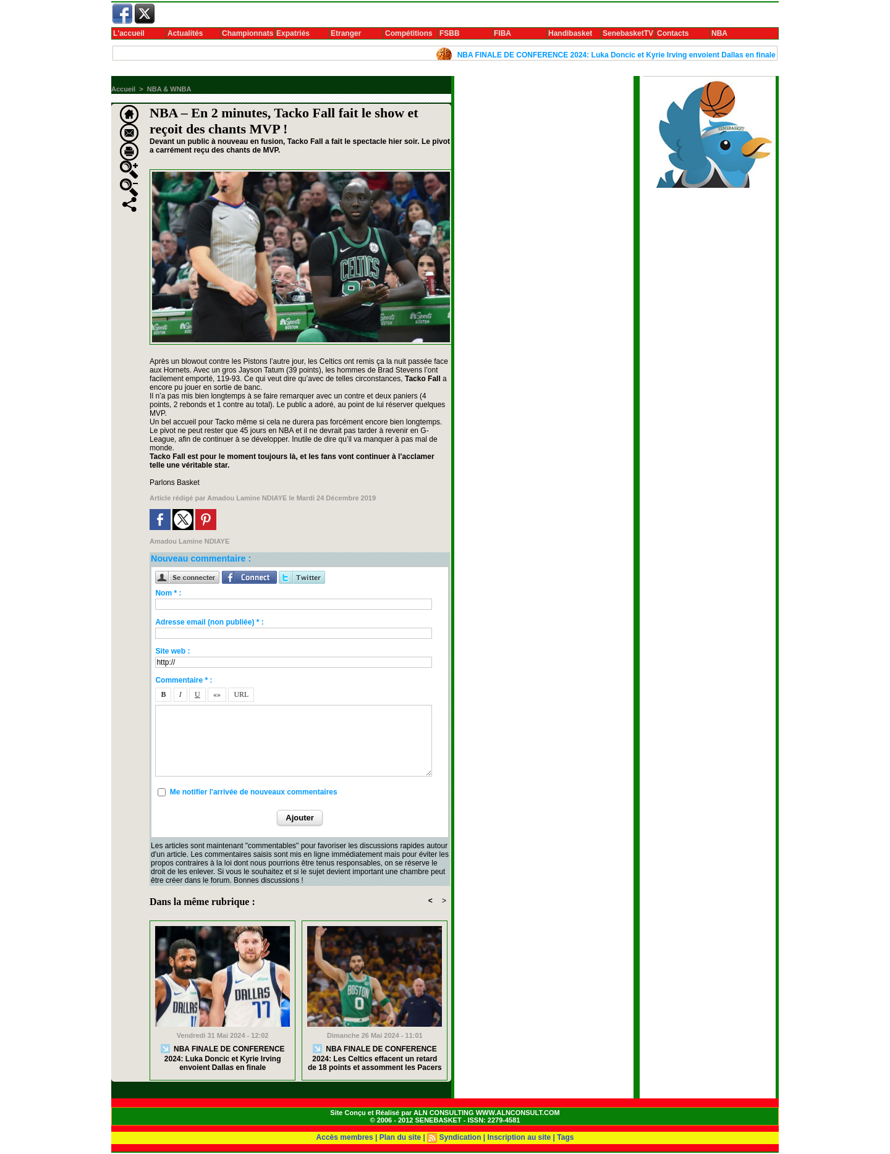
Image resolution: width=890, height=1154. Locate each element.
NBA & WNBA (169, 89)
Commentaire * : (183, 680)
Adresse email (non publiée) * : (209, 622)
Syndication (460, 1137)
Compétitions (409, 33)
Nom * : (168, 593)
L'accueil (129, 33)
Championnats (247, 33)
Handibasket (570, 33)
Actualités (185, 33)
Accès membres (344, 1137)
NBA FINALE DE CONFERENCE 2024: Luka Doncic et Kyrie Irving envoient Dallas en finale (624, 55)
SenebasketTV (628, 33)
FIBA (502, 33)
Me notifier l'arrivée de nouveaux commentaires (253, 792)
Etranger (346, 33)
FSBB (449, 33)
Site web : (172, 651)
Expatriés (293, 33)
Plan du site (400, 1137)
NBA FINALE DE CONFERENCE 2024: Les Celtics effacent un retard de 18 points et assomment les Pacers (375, 1058)
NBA (719, 33)
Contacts (673, 33)
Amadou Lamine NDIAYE (247, 498)
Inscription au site (519, 1137)
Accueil (123, 89)
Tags (565, 1137)
